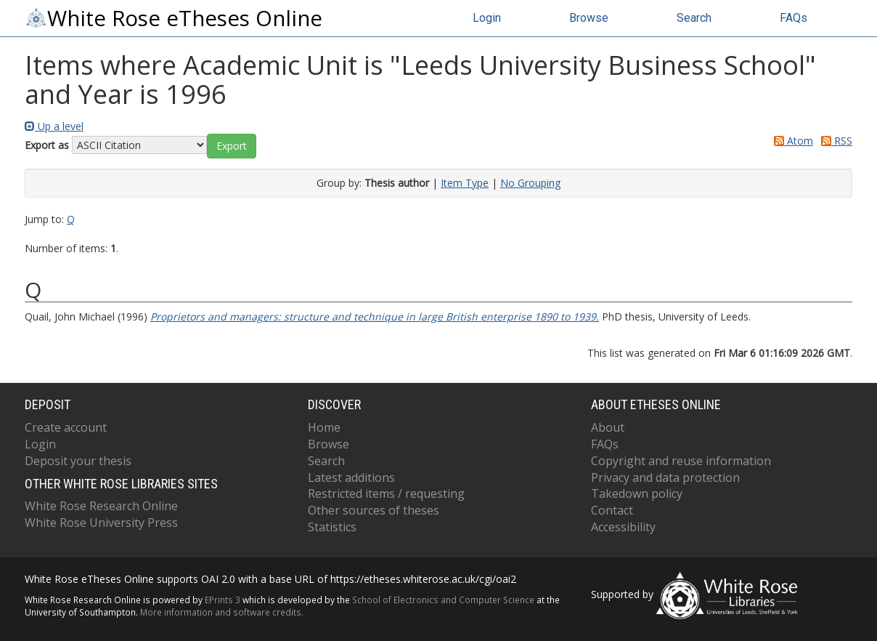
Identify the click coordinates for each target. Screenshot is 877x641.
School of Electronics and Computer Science (443, 599)
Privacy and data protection (665, 477)
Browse (588, 18)
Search (694, 18)
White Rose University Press (101, 523)
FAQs (793, 18)
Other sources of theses (373, 510)
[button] (231, 146)
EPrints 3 (222, 599)
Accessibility (623, 527)
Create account (66, 427)
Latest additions (351, 477)
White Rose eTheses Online (173, 18)
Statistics (332, 527)
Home (324, 427)
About (607, 427)
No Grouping (530, 183)
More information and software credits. (221, 612)
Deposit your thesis (78, 461)
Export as (47, 145)
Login (487, 18)
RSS (834, 141)
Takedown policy (636, 493)
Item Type (465, 183)
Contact (612, 510)
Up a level (54, 126)
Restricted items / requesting (386, 493)
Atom (791, 141)
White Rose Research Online (101, 506)
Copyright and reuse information (681, 461)
